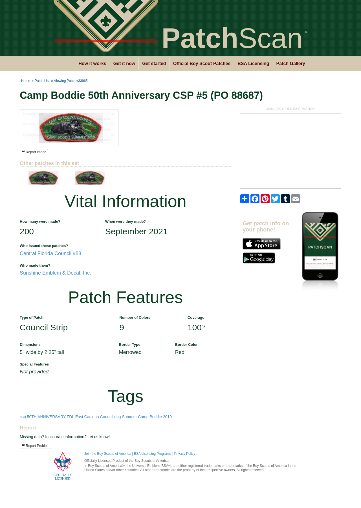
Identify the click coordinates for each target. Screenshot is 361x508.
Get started (154, 63)
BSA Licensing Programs (152, 454)
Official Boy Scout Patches (202, 63)
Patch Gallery (290, 63)
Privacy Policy (184, 454)
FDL (70, 417)
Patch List (42, 81)
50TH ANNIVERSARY (46, 417)
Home (25, 81)
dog (117, 417)
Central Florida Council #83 (50, 253)
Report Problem (35, 446)
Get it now (124, 63)
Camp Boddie (150, 417)
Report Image (33, 152)
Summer (129, 417)
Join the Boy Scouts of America (107, 454)
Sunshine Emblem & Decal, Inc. (55, 273)
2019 (167, 417)
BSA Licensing (253, 63)
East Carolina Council (94, 417)
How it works (92, 63)
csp (23, 417)
